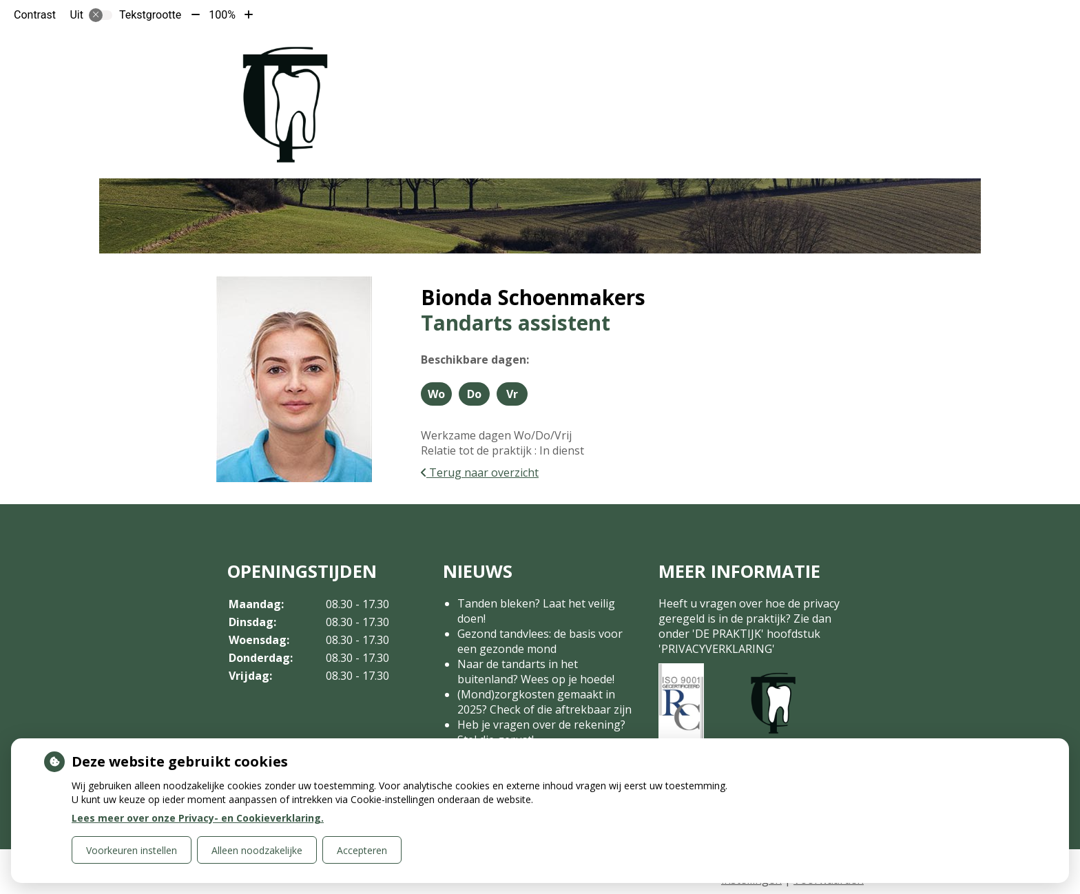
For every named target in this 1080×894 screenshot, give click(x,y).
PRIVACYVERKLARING (716, 648)
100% (222, 14)
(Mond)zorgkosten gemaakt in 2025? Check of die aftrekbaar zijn (544, 702)
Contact (740, 54)
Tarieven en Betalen (634, 54)
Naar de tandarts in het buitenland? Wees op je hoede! (535, 671)
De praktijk (521, 54)
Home (459, 54)
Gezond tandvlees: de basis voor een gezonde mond (540, 641)
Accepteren (362, 850)
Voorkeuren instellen (131, 850)
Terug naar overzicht (480, 472)
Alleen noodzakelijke (256, 850)
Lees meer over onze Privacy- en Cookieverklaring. (198, 817)
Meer (804, 54)
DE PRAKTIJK (728, 633)
